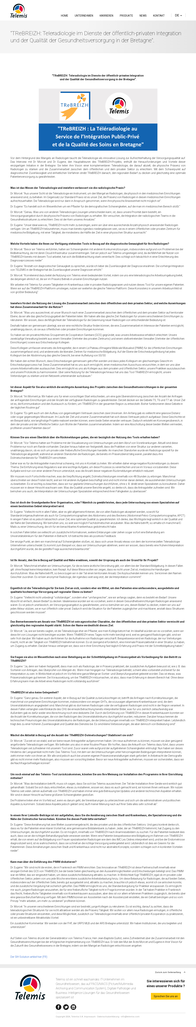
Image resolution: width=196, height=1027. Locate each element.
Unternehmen (84, 15)
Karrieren (106, 15)
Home (64, 15)
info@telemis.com (130, 1016)
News (143, 15)
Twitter (66, 1006)
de (178, 15)
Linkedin (73, 1006)
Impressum (90, 1016)
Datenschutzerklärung (108, 1016)
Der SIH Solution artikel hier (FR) (28, 956)
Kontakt (159, 15)
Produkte (126, 15)
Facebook (58, 1006)
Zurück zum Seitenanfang (168, 972)
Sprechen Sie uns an (166, 996)
